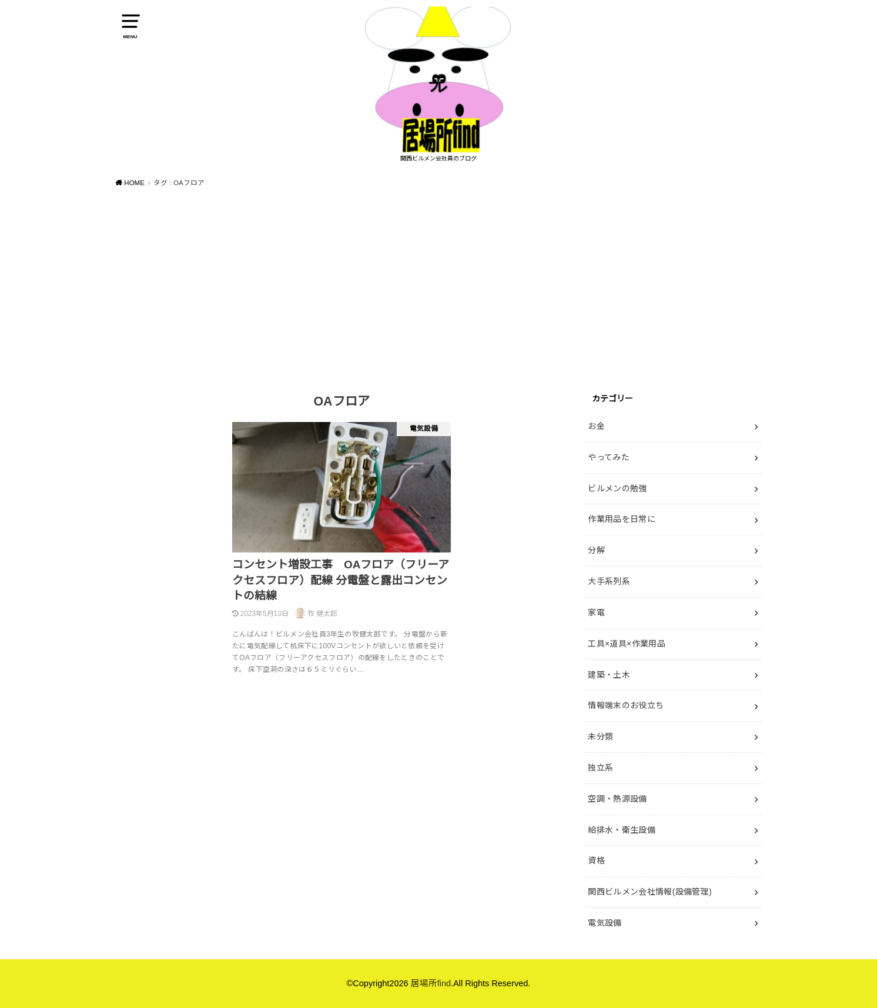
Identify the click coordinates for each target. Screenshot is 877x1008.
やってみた (609, 457)
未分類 (600, 736)
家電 (596, 612)
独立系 (600, 767)
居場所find (431, 983)
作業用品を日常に (621, 519)
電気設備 (604, 922)
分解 (596, 550)
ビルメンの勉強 (617, 488)
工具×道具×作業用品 (626, 643)
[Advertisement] (438, 285)
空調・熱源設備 (617, 798)
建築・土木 (609, 674)
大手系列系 (609, 581)
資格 (596, 860)
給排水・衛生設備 (621, 830)
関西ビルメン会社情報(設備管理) (650, 891)
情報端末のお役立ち (626, 705)
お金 (596, 426)
